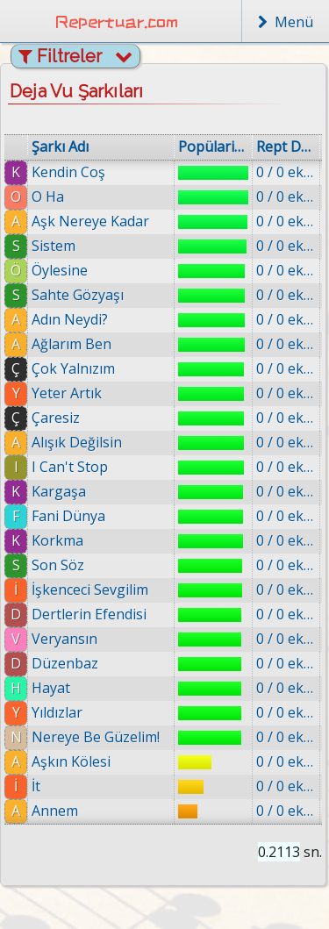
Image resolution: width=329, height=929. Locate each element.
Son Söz (58, 565)
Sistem (53, 245)
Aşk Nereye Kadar (90, 221)
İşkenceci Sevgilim (90, 589)
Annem (55, 810)
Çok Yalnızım (73, 368)
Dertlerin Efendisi (89, 614)
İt (36, 786)
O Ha (48, 196)
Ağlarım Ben (71, 344)
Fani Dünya (68, 515)
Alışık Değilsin (77, 442)
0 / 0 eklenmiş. (286, 172)
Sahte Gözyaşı (78, 294)
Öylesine (60, 270)
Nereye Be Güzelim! (96, 737)
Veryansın (64, 638)
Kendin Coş (68, 172)
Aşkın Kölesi (71, 761)
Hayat (51, 687)
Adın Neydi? (70, 319)
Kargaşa (59, 491)
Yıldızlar (57, 712)
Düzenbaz (65, 663)
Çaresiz (56, 417)
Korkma (57, 540)
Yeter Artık (67, 393)
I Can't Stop (70, 466)
